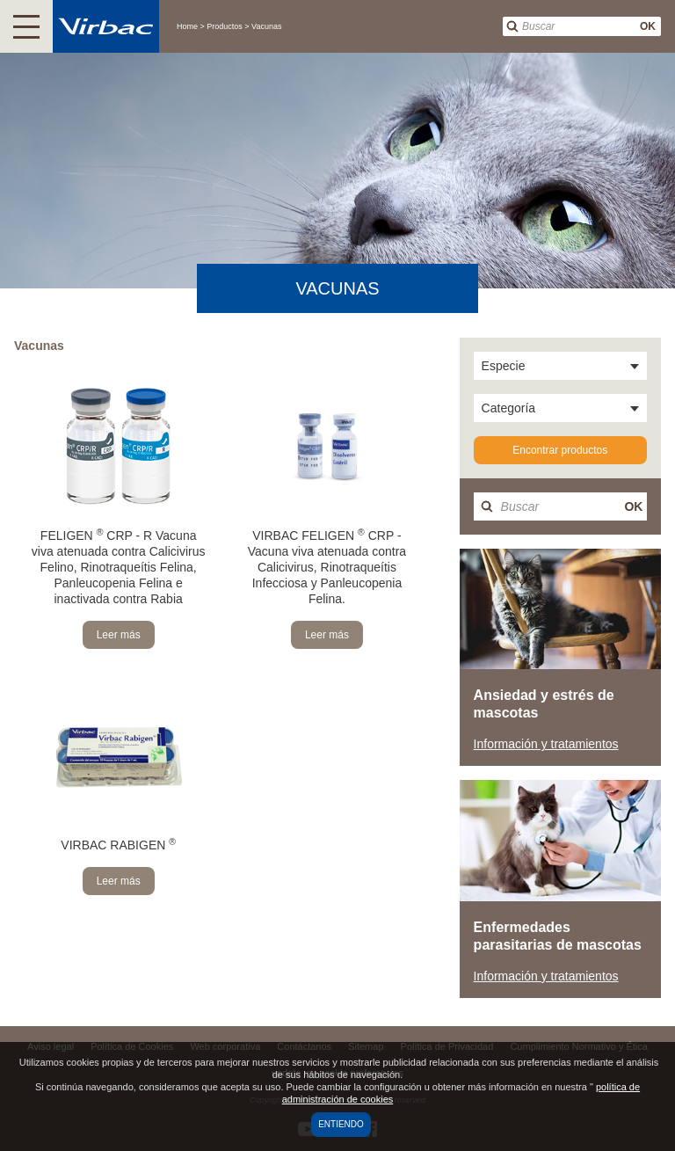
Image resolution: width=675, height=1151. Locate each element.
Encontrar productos (559, 450)
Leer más (119, 635)
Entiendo (341, 1124)
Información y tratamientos (546, 744)
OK (648, 26)
